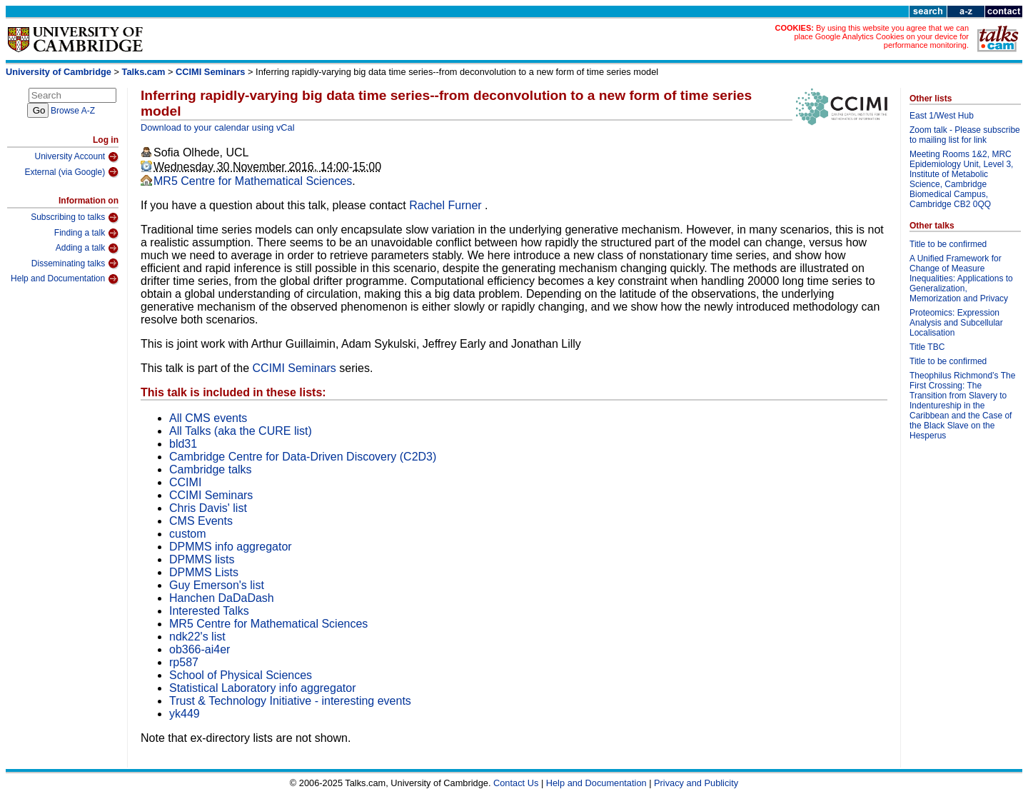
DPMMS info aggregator (230, 547)
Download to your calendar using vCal (218, 127)
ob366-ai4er (199, 649)
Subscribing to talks (75, 217)
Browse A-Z (73, 111)
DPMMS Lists (203, 572)
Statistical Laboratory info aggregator (262, 688)
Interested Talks (209, 611)
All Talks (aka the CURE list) (240, 431)
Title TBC (926, 347)
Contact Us (515, 783)
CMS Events (201, 521)
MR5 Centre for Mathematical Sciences (252, 181)
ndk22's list (197, 636)
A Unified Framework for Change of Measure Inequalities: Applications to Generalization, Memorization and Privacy (961, 278)
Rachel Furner (447, 205)
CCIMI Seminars (210, 71)
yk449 (184, 714)
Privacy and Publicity (696, 783)
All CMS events (208, 418)
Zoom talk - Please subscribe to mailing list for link (964, 135)
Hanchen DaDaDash (221, 598)
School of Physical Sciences (240, 675)
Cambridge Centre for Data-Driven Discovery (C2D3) (302, 457)
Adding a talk (87, 248)
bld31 (183, 444)
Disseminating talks (75, 263)
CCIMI (185, 482)
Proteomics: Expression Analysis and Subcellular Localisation (956, 323)
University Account (76, 157)
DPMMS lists (202, 559)
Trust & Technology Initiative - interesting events (290, 701)
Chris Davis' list (208, 508)
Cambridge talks (210, 469)
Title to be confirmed (948, 244)
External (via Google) (71, 172)
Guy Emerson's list (216, 585)
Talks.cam (144, 71)
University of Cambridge (58, 71)
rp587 (183, 662)
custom (187, 534)
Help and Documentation (65, 279)
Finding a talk (86, 233)
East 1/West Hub (941, 116)
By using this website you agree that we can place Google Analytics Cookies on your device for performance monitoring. (881, 36)
